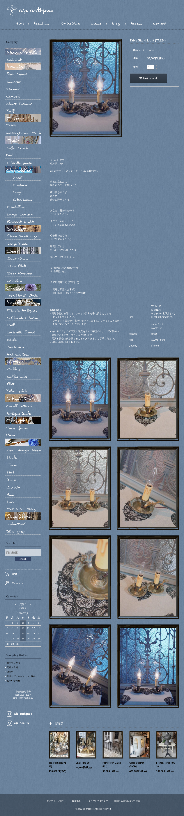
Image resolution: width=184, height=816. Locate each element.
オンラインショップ (56, 801)
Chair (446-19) (83, 763)
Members (14, 583)
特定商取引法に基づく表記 (127, 801)
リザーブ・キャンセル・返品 (21, 676)
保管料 (10, 672)
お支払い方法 (13, 663)
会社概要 (76, 801)
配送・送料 (12, 667)
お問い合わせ (13, 680)
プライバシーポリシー (97, 801)
